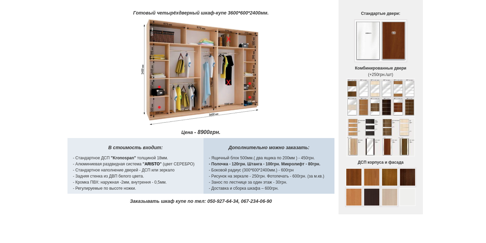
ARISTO (152, 164)
